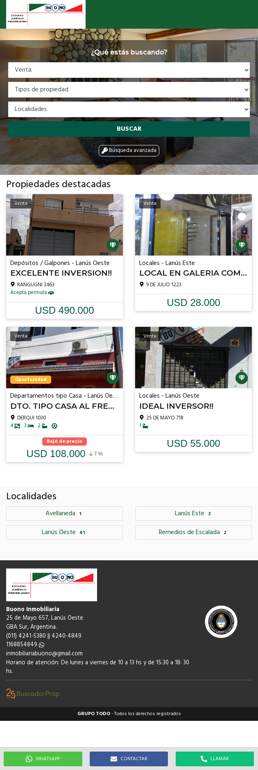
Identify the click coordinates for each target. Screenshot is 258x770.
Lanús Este (194, 513)
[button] (248, 14)
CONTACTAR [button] (129, 759)
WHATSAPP (43, 759)
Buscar (129, 129)
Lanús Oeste (64, 532)
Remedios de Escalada (194, 532)
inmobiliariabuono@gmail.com (44, 654)
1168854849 (25, 645)
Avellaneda (64, 513)
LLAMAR (215, 759)
